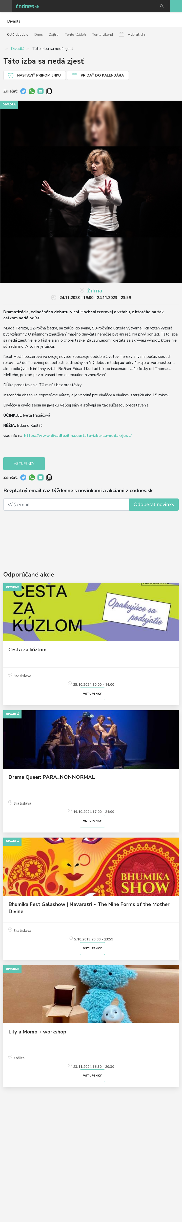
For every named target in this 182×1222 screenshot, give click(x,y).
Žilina (95, 290)
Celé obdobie (17, 34)
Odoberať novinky (154, 504)
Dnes (38, 34)
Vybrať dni (137, 34)
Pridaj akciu (176, 6)
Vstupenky (24, 463)
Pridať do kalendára (102, 75)
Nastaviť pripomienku (39, 75)
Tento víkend (102, 34)
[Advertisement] (91, 533)
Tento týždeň (75, 34)
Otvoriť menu (6, 6)
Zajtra (53, 34)
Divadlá (17, 48)
